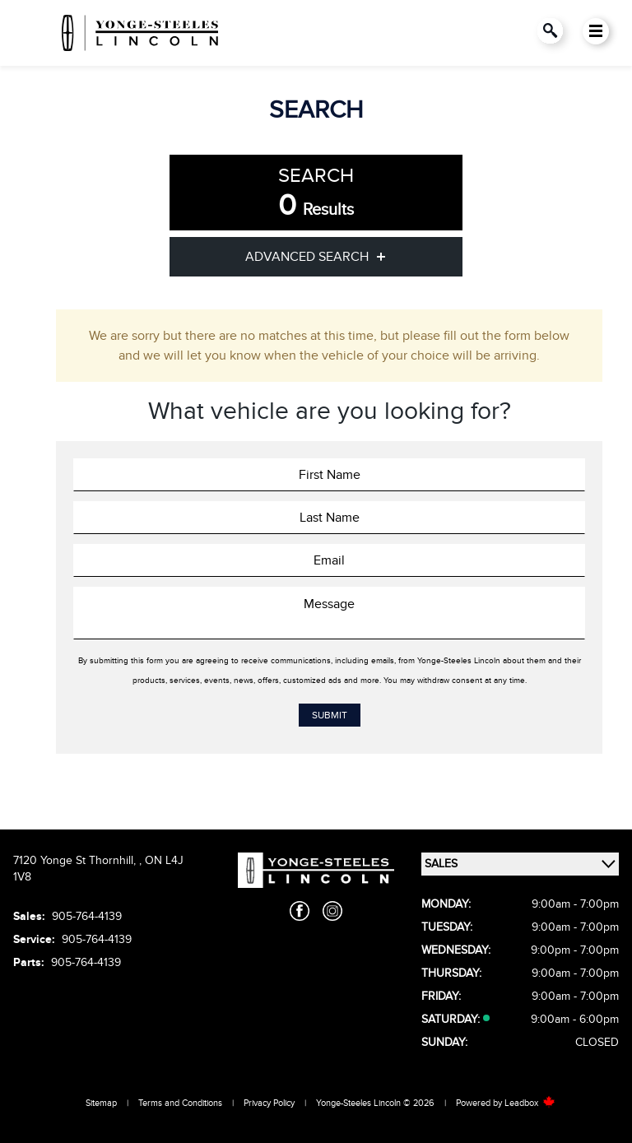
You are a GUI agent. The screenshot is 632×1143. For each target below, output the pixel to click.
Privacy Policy (269, 1103)
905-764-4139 (87, 916)
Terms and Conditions (180, 1103)
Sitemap (101, 1103)
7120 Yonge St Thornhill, (76, 860)
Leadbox (529, 1103)
